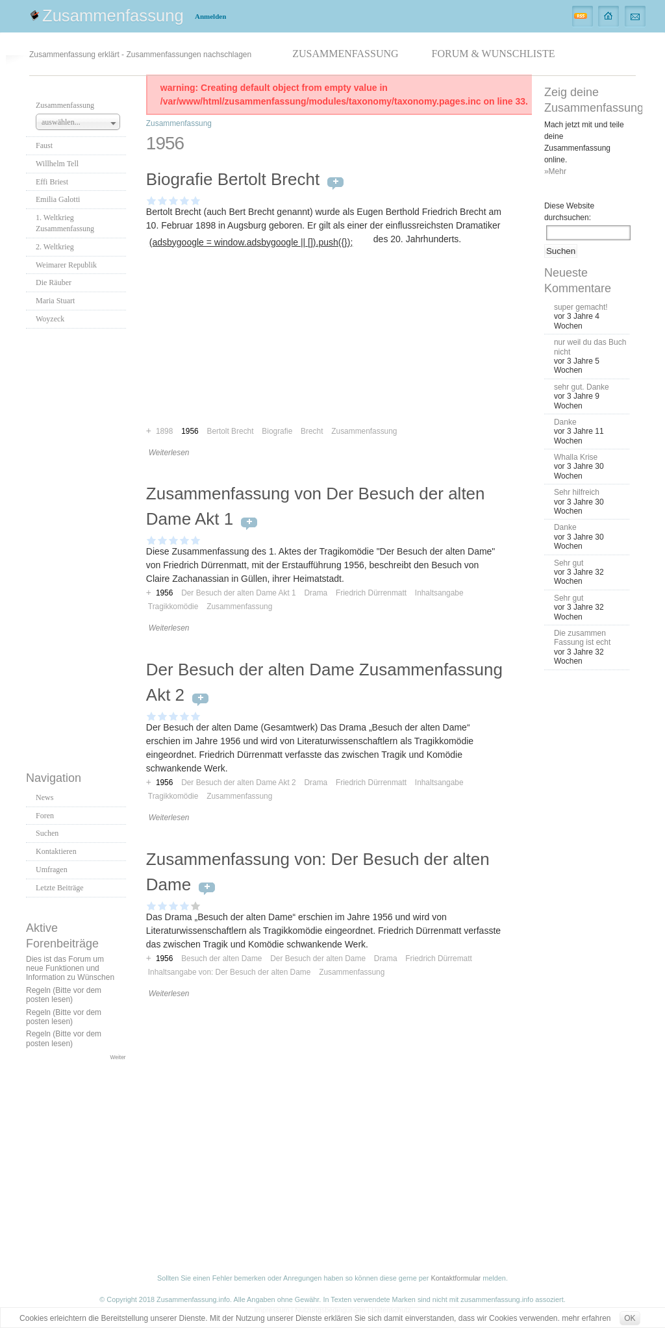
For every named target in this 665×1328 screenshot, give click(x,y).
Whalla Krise (575, 457)
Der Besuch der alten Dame (318, 958)
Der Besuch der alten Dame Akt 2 (238, 782)
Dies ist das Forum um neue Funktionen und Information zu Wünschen (70, 969)
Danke (565, 422)
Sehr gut (568, 563)
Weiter (118, 1057)
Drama (315, 592)
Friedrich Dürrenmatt (371, 592)
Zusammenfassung (113, 15)
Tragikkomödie (173, 606)
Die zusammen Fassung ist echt (582, 638)
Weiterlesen (169, 452)
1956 (164, 592)
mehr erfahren (586, 1318)
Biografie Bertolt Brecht (233, 179)
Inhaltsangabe (439, 592)
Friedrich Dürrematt (438, 958)
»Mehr (555, 171)
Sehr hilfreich (576, 492)
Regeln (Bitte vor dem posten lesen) (63, 995)
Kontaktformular (456, 1278)
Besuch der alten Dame (221, 958)
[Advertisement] (78, 546)
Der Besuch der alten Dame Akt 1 (238, 592)
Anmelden (210, 16)
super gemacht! (581, 307)
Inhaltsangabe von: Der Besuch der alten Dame (229, 972)
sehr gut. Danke (581, 387)
